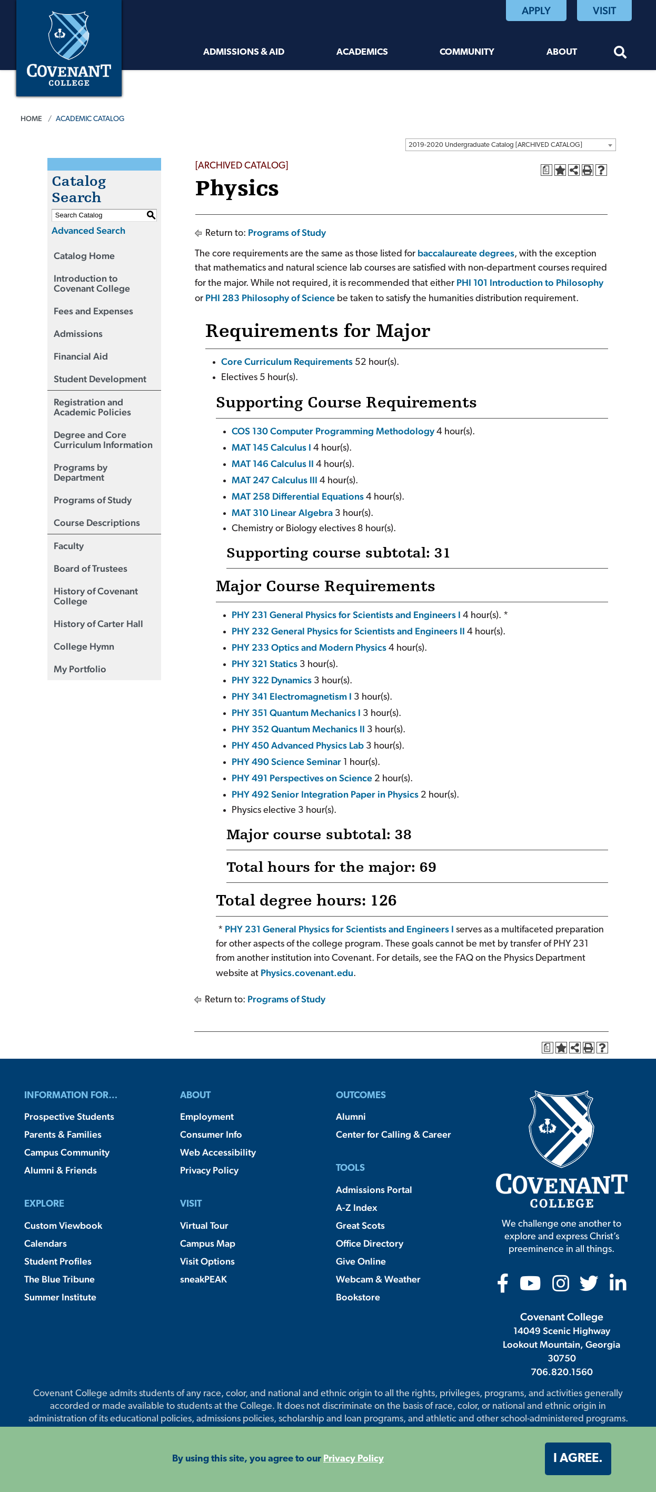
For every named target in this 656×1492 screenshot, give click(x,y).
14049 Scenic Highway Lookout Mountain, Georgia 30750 (561, 1344)
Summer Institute (60, 1296)
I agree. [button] (578, 1459)
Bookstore (358, 1296)
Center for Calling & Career (393, 1134)
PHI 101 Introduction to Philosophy (529, 282)
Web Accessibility (218, 1152)
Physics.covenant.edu (307, 972)
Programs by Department (80, 472)
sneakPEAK (203, 1279)
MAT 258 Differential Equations (298, 496)
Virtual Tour (204, 1225)
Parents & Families (63, 1134)
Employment (207, 1116)
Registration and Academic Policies (92, 406)
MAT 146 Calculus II (273, 463)
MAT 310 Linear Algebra (282, 512)
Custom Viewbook (63, 1225)
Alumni (351, 1116)
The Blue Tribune (59, 1279)
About (561, 52)
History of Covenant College (96, 595)
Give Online (361, 1261)
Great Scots (360, 1225)
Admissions (78, 333)
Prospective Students (69, 1116)
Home (31, 118)
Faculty (69, 545)
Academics (362, 52)
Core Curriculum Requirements (287, 361)
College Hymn (84, 646)
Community (467, 52)
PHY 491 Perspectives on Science (302, 777)
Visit (604, 10)
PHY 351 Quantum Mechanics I (296, 712)
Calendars (45, 1243)
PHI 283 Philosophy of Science (270, 297)
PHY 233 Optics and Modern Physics (309, 647)
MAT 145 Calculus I (271, 447)
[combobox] (510, 144)
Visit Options (207, 1261)
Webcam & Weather (378, 1279)
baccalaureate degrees (466, 252)
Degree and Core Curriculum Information (103, 439)
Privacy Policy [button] (353, 1459)
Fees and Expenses (93, 310)
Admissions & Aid (243, 52)
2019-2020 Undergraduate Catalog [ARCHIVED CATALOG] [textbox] (495, 145)
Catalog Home (84, 255)
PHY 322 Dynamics (272, 679)
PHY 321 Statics (264, 663)
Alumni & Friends (60, 1170)
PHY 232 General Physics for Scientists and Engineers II (348, 630)
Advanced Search (88, 230)
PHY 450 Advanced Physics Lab (298, 745)
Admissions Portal (374, 1189)
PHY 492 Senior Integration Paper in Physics (325, 794)
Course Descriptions (97, 522)
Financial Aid (81, 356)
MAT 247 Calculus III (274, 479)
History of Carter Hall (98, 623)
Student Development (100, 378)
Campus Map (207, 1243)
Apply (536, 10)
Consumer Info (211, 1134)
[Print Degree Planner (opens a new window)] (546, 170)
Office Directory (369, 1243)
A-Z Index (356, 1207)
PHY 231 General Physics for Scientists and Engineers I (346, 614)
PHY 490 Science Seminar (286, 761)
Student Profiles (58, 1261)
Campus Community (67, 1152)
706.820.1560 (562, 1371)
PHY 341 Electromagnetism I (292, 696)
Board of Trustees (90, 568)
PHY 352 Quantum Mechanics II (298, 728)
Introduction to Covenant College (92, 283)
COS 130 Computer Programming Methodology (333, 430)
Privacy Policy (209, 1170)
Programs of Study (93, 499)
